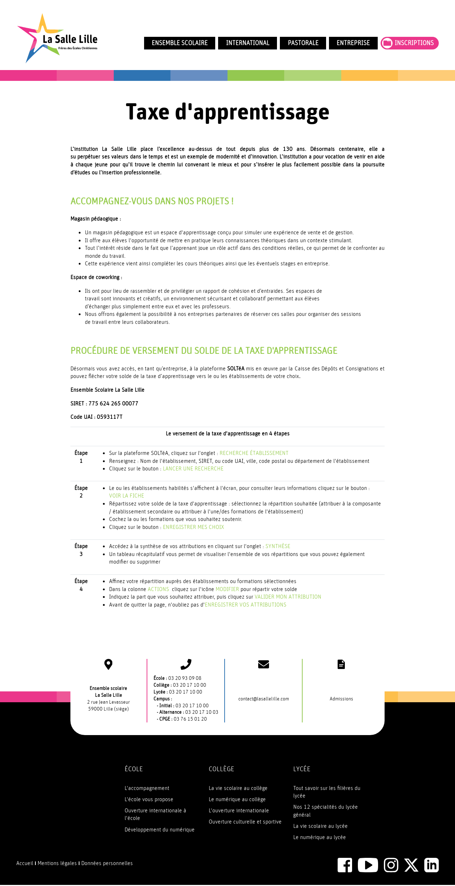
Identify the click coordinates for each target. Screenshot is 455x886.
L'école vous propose (149, 799)
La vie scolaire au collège (238, 788)
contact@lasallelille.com (263, 699)
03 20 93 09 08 (185, 679)
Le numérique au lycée (319, 837)
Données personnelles (107, 863)
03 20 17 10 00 (189, 685)
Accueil (24, 863)
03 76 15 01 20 (190, 719)
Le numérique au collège (237, 799)
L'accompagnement (147, 788)
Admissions (341, 699)
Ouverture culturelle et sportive (245, 822)
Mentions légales (57, 863)
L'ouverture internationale (239, 811)
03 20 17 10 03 (201, 713)
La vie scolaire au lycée (320, 826)
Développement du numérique (160, 830)
